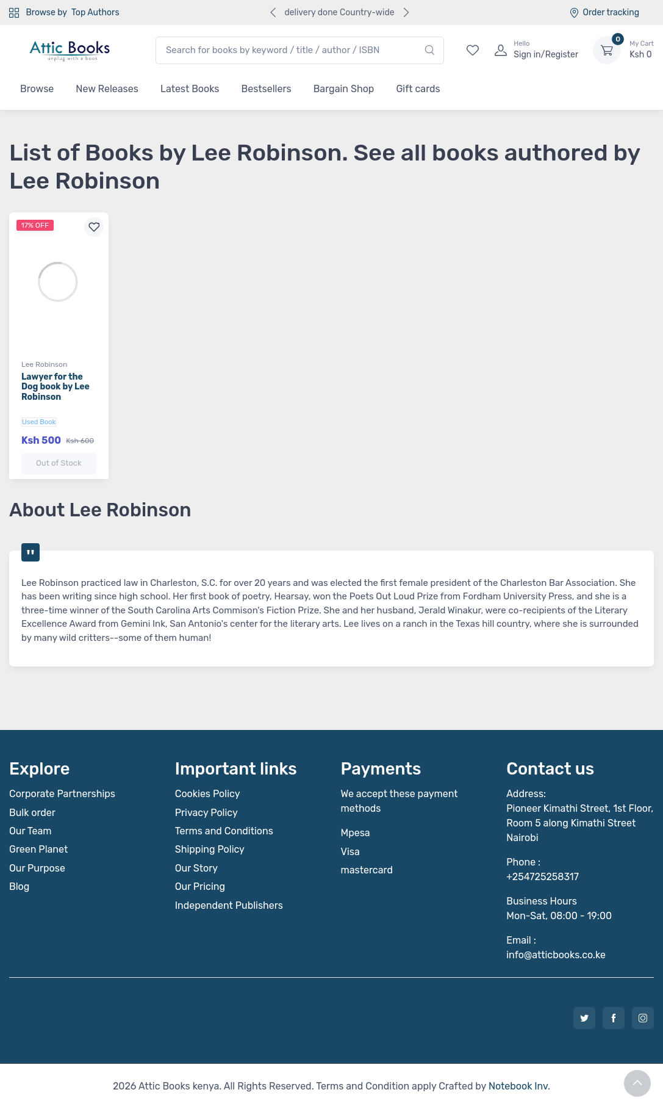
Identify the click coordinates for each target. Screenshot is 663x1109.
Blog (19, 886)
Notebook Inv (518, 1086)
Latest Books (190, 89)
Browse (37, 89)
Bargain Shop (344, 89)
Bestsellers (267, 89)
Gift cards (418, 89)
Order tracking (604, 12)
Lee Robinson (44, 364)
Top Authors (95, 12)
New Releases (107, 89)
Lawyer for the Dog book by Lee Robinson (55, 387)
